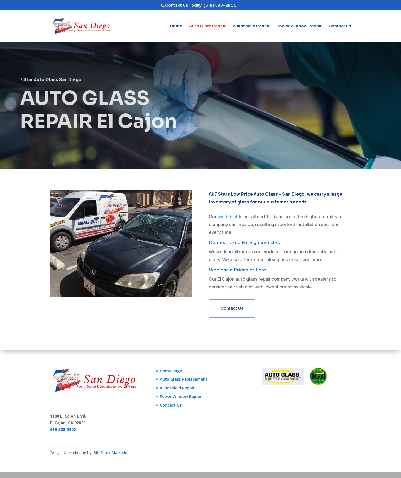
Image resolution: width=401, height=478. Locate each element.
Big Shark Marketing (111, 452)
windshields (230, 216)
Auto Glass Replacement (183, 379)
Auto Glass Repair (207, 26)
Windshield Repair (251, 26)
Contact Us (232, 308)
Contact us (340, 26)
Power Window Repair (299, 26)
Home (176, 26)
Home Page (171, 370)
